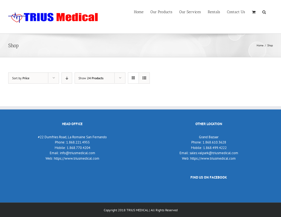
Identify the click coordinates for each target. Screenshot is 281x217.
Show (90, 78)
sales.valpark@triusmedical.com (214, 153)
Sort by (20, 78)
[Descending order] (66, 78)
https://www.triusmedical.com (76, 158)
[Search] (264, 11)
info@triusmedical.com (77, 153)
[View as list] (144, 78)
